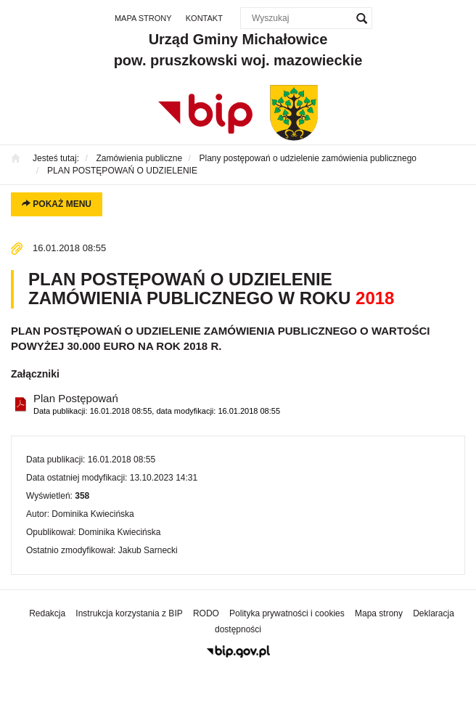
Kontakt (204, 18)
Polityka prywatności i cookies (287, 613)
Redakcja (47, 613)
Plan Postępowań (156, 404)
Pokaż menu (56, 204)
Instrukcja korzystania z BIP (128, 613)
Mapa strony (143, 18)
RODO (206, 613)
